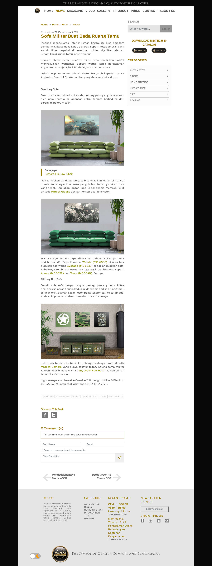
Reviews (149, 100)
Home (44, 24)
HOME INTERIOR (93, 510)
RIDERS (88, 507)
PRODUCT (121, 11)
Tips (149, 94)
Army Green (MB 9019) (91, 371)
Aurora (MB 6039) (52, 273)
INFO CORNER (92, 513)
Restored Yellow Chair (59, 174)
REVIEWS (89, 519)
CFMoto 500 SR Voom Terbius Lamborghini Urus (119, 508)
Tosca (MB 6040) (81, 273)
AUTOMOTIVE (92, 504)
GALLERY (104, 11)
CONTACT (150, 11)
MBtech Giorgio (60, 192)
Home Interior (60, 24)
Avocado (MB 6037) (80, 266)
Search (166, 29)
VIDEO (90, 11)
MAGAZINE (75, 11)
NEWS (60, 11)
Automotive (149, 70)
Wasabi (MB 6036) (94, 262)
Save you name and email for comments (64, 450)
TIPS (87, 516)
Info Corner (149, 88)
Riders (149, 76)
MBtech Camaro (51, 367)
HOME (48, 11)
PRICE (135, 11)
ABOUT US (167, 11)
